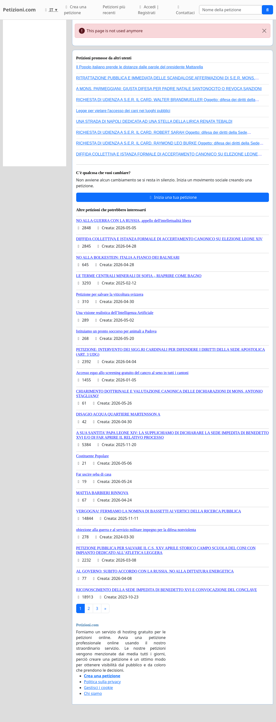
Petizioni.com (19, 9)
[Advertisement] (34, 93)
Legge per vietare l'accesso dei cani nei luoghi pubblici (123, 111)
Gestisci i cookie (98, 687)
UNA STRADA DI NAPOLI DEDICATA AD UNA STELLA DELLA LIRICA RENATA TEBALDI (154, 121)
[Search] (230, 9)
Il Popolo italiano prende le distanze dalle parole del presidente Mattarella (139, 67)
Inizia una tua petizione (172, 197)
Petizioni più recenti (114, 9)
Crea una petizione (75, 9)
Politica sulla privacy (102, 681)
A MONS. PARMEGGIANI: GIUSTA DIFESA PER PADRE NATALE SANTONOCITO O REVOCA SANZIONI (169, 89)
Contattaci (185, 10)
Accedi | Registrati (148, 9)
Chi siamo (93, 693)
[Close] (264, 31)
